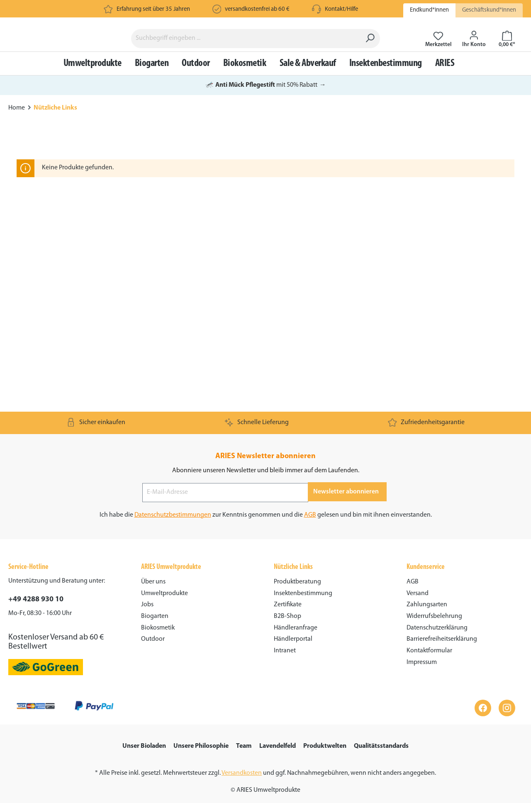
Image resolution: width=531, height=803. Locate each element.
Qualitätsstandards (381, 746)
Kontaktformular (429, 650)
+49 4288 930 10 (35, 599)
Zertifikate (288, 604)
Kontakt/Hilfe (341, 9)
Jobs (147, 604)
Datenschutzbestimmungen (172, 515)
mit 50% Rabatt (265, 110)
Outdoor (153, 639)
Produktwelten (324, 746)
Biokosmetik (158, 628)
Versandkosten (242, 773)
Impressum (422, 662)
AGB (310, 515)
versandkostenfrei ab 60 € (257, 9)
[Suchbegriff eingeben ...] (247, 51)
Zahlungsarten (427, 604)
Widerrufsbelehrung (434, 616)
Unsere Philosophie (201, 746)
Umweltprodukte (164, 593)
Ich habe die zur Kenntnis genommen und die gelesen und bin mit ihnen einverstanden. (266, 515)
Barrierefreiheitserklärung (442, 639)
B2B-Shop (287, 616)
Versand (418, 593)
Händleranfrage (295, 628)
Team (244, 746)
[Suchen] (371, 51)
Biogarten (154, 616)
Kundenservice (426, 567)
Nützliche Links (293, 567)
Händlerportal (293, 639)
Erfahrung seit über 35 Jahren (153, 9)
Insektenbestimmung (303, 593)
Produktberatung (297, 581)
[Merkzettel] (438, 51)
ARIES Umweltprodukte (171, 567)
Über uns (153, 581)
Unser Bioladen (144, 746)
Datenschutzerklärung (437, 628)
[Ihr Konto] (474, 51)
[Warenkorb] (507, 51)
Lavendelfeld (277, 746)
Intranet (285, 650)
